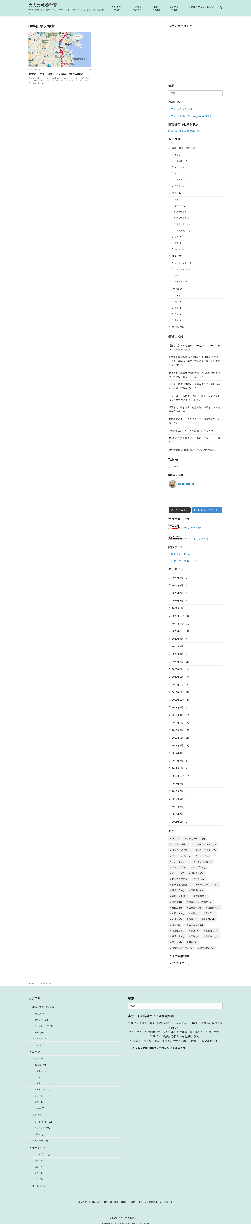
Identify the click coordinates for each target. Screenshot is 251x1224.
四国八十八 (181, 230)
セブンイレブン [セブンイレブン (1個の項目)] (181, 855)
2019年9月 (177, 707)
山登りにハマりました (184, 561)
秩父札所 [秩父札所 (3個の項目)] (178, 933)
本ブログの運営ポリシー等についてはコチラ (159, 1044)
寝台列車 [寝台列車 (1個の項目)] (214, 905)
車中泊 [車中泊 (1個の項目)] (177, 939)
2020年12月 (178, 616)
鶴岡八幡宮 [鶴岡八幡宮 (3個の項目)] (207, 945)
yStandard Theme (109, 1220)
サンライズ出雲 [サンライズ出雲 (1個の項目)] (181, 850)
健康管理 (179, 281)
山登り (177, 275)
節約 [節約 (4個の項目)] (195, 933)
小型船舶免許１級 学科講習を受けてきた (191, 430)
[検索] (195, 93)
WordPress (144, 1220)
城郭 (177, 173)
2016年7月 (177, 791)
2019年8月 (177, 715)
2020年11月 (178, 623)
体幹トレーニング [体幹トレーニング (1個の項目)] (207, 883)
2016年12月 (178, 776)
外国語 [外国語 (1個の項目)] (177, 905)
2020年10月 (178, 631)
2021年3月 (177, 600)
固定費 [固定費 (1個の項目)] (177, 900)
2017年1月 (177, 768)
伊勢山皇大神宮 (45, 980)
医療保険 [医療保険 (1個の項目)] (197, 889)
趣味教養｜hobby (117, 8)
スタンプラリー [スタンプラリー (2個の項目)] (206, 850)
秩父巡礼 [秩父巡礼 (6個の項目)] (212, 928)
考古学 (177, 155)
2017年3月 (177, 753)
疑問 (177, 302)
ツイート (173, 466)
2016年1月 (177, 821)
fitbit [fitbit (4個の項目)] (176, 838)
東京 (177, 243)
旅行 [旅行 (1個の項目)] (192, 917)
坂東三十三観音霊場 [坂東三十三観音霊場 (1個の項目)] (200, 900)
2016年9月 (177, 783)
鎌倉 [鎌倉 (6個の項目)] (192, 939)
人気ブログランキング (195, 539)
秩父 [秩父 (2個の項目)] (195, 928)
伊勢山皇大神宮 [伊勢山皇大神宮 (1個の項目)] (181, 883)
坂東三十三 (181, 212)
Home (31, 980)
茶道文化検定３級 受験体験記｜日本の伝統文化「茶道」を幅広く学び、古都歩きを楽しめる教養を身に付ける (194, 361)
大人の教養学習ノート (49, 5)
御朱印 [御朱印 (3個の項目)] (210, 911)
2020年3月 (177, 661)
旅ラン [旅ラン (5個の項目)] (177, 917)
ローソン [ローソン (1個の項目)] (178, 872)
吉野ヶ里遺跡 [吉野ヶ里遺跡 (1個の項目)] (180, 894)
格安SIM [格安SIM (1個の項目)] (209, 917)
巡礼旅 (177, 206)
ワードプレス (180, 295)
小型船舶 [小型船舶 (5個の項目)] (178, 911)
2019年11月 (178, 692)
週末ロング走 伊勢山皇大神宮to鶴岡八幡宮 (55, 74)
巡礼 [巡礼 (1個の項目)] (195, 911)
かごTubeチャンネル (180, 109)
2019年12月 (178, 684)
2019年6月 (177, 730)
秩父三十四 (181, 218)
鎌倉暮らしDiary (180, 554)
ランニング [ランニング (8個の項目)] (179, 866)
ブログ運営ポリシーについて (200, 8)
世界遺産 (179, 179)
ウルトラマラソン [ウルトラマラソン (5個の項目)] (205, 844)
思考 (177, 320)
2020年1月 (177, 676)
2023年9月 (177, 577)
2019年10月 (178, 699)
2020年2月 (177, 669)
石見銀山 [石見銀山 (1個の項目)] (178, 928)
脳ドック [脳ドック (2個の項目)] (212, 933)
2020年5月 (177, 646)
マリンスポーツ (182, 167)
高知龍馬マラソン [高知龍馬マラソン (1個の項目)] (182, 945)
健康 (174, 256)
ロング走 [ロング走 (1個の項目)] (199, 866)
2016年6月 (177, 799)
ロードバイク (180, 263)
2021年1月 (177, 608)
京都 (177, 200)
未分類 (175, 327)
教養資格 (179, 161)
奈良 (177, 237)
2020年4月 (177, 654)
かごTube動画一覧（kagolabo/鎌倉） (190, 116)
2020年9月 (177, 638)
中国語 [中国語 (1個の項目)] (200, 877)
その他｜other (174, 8)
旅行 (174, 192)
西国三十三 (181, 224)
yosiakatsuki (124, 1220)
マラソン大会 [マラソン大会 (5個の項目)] (203, 861)
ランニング (180, 269)
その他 (177, 249)
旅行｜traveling (138, 8)
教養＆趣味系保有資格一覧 (184, 131)
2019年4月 (177, 745)
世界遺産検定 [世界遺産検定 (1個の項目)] (180, 877)
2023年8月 (177, 585)
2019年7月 (177, 722)
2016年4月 (177, 806)
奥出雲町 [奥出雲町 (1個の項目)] (195, 905)
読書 (177, 308)
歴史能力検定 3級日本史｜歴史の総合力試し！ (193, 450)
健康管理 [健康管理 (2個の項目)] (178, 889)
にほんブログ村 (184, 528)
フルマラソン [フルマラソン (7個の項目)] (180, 861)
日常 (177, 314)
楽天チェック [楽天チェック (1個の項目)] (195, 922)
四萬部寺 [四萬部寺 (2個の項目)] (201, 894)
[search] (219, 93)
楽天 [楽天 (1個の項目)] (176, 922)
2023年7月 (177, 593)
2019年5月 (177, 738)
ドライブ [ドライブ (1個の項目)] (203, 855)
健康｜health (156, 8)
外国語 (177, 186)
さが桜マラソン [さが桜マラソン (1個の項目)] (195, 838)
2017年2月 (177, 760)
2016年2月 (177, 814)
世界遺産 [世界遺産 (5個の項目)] (197, 872)
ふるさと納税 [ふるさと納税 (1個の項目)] (180, 844)
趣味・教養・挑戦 (181, 148)
